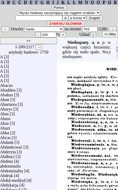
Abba (4, 131)
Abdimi (6, 160)
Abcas (5, 136)
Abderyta (8, 150)
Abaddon (8, 89)
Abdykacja (9, 184)
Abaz (4, 122)
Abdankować (11, 146)
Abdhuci (7, 155)
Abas (4, 112)
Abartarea (8, 103)
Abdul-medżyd (12, 179)
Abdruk (6, 174)
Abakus (6, 93)
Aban (4, 98)
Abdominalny (11, 169)
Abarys (6, 108)
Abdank (7, 141)
